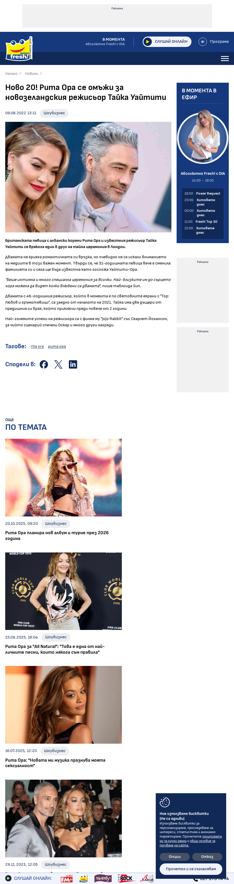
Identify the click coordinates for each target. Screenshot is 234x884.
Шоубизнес (54, 113)
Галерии (14, 799)
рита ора (57, 346)
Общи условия (120, 790)
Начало (11, 73)
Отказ (207, 856)
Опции (175, 856)
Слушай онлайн (165, 42)
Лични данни (118, 799)
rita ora (37, 346)
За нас (12, 817)
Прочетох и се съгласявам (191, 869)
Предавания (19, 808)
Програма (214, 42)
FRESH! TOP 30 (22, 835)
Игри (11, 790)
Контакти (116, 781)
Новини (31, 73)
